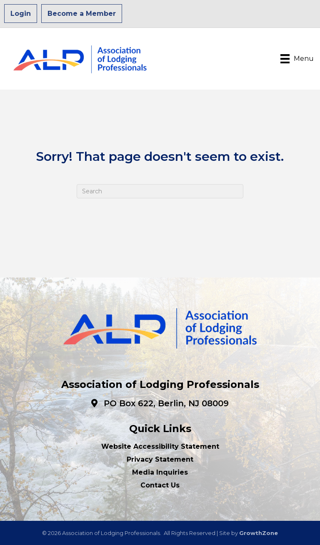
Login (20, 14)
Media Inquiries (160, 472)
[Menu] (297, 59)
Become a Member (82, 14)
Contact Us (160, 485)
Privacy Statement (160, 459)
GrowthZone (258, 533)
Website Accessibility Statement (160, 446)
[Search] (160, 191)
